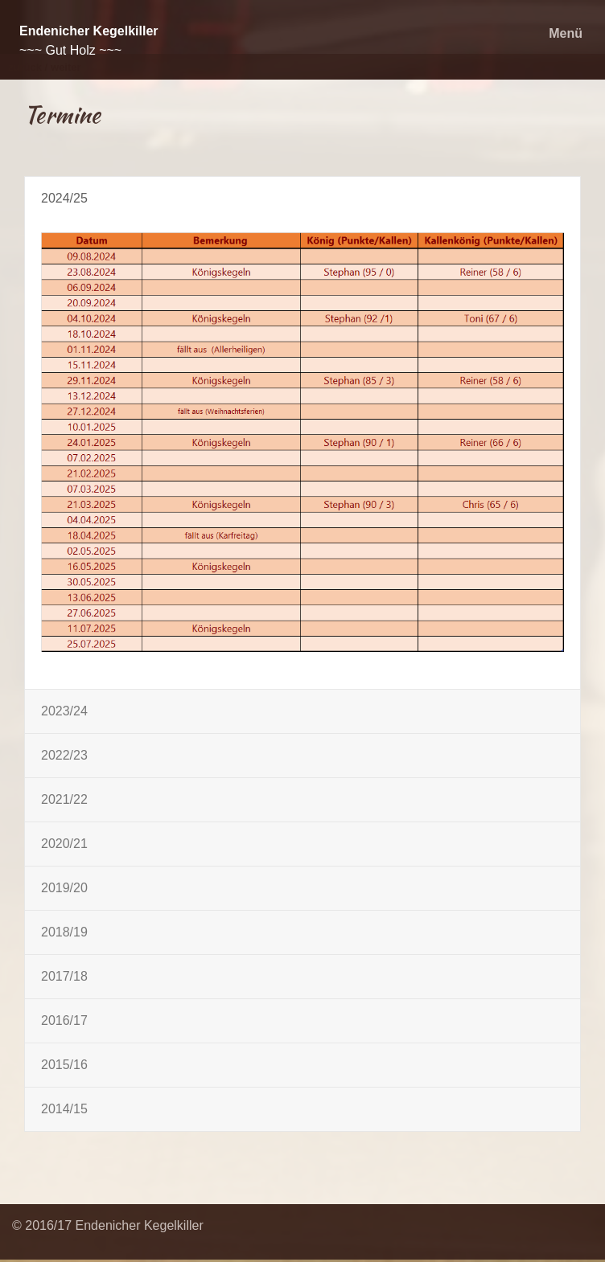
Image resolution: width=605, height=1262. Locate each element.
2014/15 (64, 1109)
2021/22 (64, 799)
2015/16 (64, 1064)
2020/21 (64, 843)
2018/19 (64, 932)
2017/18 (64, 976)
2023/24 (64, 711)
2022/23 (64, 755)
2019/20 (64, 888)
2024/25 (64, 198)
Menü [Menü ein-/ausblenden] (565, 33)
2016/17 (64, 1020)
